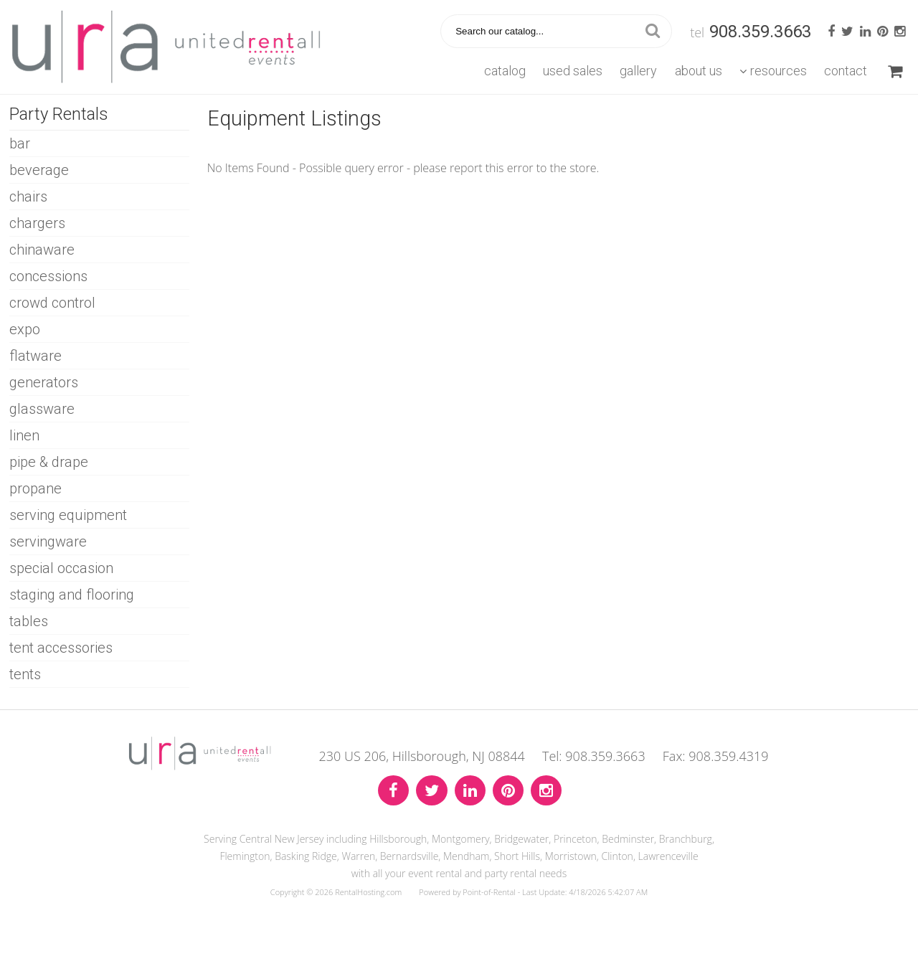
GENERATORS (43, 382)
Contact (845, 70)
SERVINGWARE (48, 541)
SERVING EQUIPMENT (68, 515)
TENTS (25, 674)
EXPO (24, 329)
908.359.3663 (760, 32)
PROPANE (35, 488)
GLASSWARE (42, 408)
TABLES (28, 621)
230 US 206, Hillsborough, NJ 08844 (422, 756)
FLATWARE (35, 355)
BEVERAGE (39, 170)
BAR (19, 143)
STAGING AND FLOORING (71, 594)
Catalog (505, 70)
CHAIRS (28, 196)
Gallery (638, 70)
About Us (698, 70)
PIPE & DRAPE (48, 462)
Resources (773, 70)
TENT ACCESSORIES (61, 647)
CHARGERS (37, 223)
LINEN (24, 435)
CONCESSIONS (48, 276)
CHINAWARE (42, 249)
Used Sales (572, 70)
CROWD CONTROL (52, 302)
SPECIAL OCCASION (61, 568)
